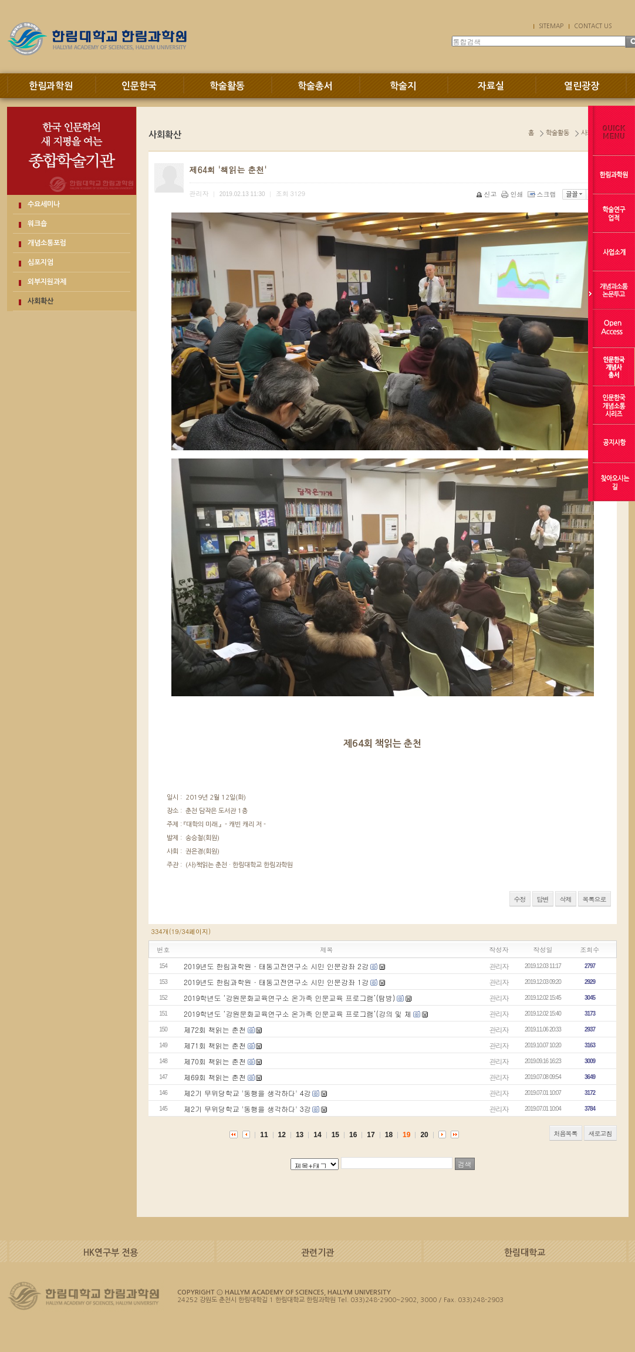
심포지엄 (40, 262)
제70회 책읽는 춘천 (215, 1061)
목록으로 (594, 899)
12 (282, 1135)
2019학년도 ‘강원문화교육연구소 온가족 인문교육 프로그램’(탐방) (290, 998)
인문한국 (139, 86)
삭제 (566, 899)
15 (335, 1135)
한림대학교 (524, 1252)
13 (299, 1135)
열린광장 (581, 86)
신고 (487, 194)
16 (353, 1135)
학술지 (403, 86)
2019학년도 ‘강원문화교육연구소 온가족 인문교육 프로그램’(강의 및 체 (297, 1014)
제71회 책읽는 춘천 (215, 1045)
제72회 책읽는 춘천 (215, 1029)
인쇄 (513, 194)
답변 (543, 899)
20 (424, 1135)
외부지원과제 (47, 281)
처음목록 (565, 1133)
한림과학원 (51, 86)
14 (317, 1135)
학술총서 (315, 86)
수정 (520, 899)
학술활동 (227, 86)
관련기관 (317, 1252)
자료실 (491, 86)
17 (370, 1135)
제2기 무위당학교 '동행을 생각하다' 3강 (247, 1109)
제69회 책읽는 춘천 (215, 1077)
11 (264, 1135)
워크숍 (37, 223)
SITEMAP (551, 26)
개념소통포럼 (47, 243)
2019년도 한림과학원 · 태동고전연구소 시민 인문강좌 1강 (276, 982)
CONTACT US (593, 26)
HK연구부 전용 (110, 1252)
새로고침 (600, 1133)
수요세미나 (44, 204)
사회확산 (40, 301)
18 (389, 1135)
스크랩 (542, 194)
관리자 (499, 966)
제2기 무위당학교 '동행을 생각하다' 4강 (247, 1093)
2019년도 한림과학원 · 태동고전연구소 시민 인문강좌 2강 (276, 966)
